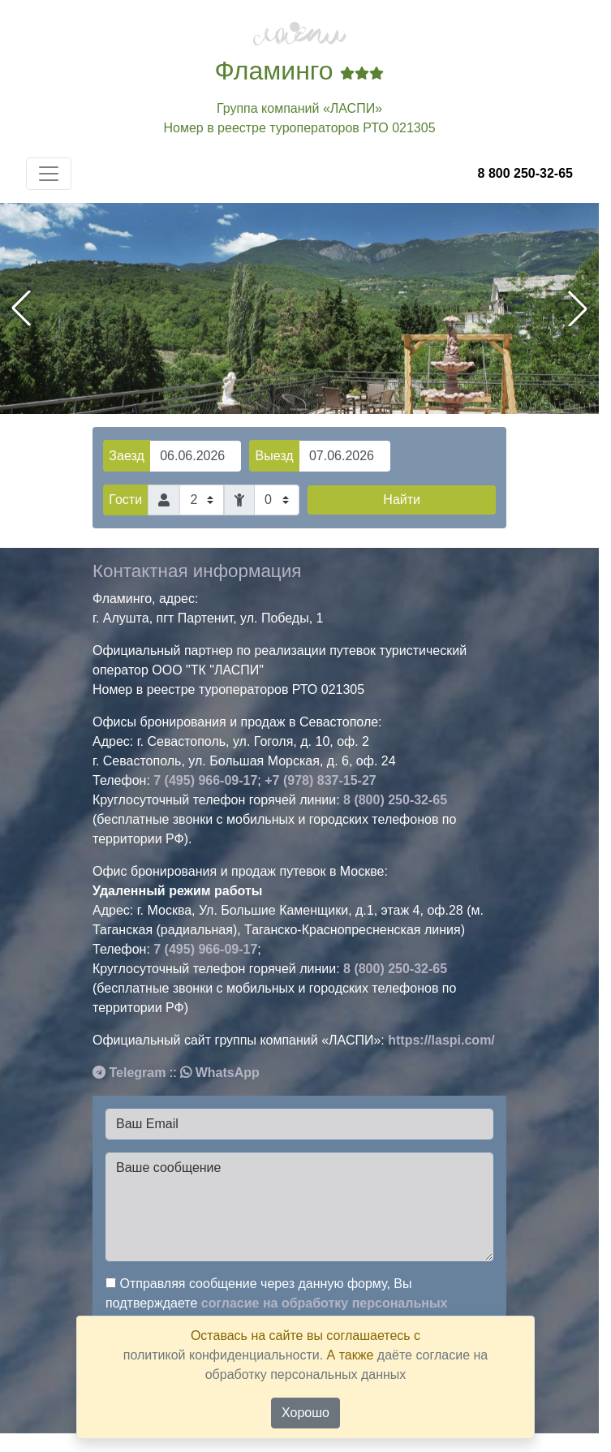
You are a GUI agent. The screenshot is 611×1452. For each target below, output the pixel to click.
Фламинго (300, 70)
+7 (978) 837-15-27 (320, 780)
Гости (125, 499)
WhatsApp (220, 1072)
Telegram (129, 1072)
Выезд (275, 456)
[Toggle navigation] (48, 173)
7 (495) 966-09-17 (205, 780)
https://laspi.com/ (441, 1040)
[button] (578, 308)
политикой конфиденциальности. (223, 1355)
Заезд (126, 456)
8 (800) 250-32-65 (395, 800)
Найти (401, 499)
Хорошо (305, 1413)
